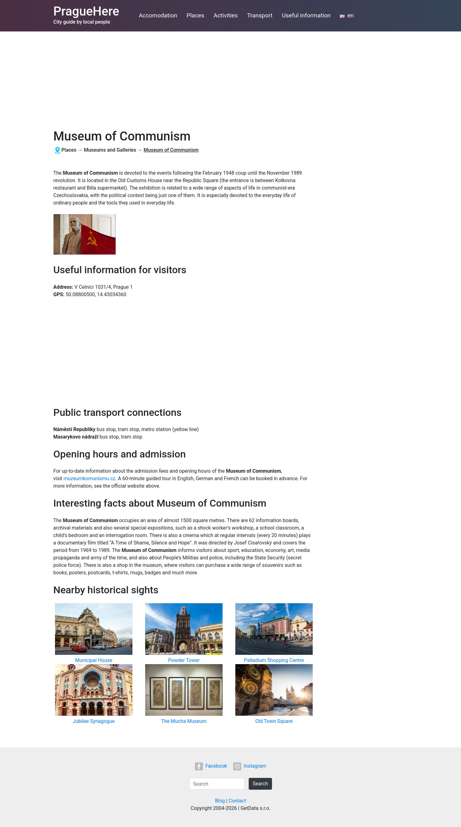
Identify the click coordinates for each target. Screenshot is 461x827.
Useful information (306, 15)
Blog (220, 801)
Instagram (249, 766)
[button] (84, 235)
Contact (237, 801)
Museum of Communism (171, 150)
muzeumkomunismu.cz (89, 478)
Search (260, 784)
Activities (226, 15)
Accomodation (158, 15)
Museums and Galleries (110, 150)
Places (195, 15)
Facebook (211, 766)
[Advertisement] (230, 78)
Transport (260, 15)
